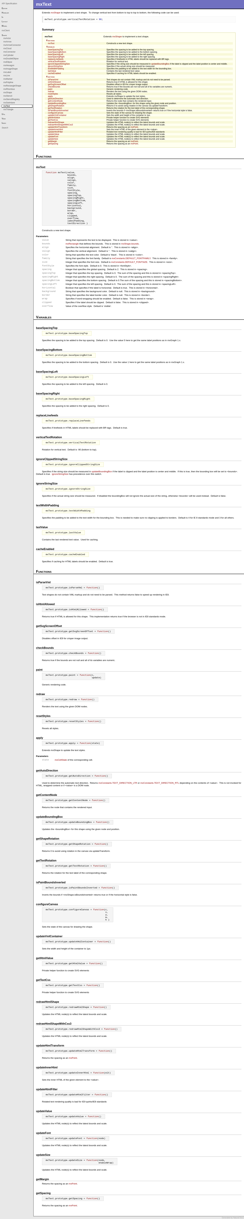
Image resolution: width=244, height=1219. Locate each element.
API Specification (9, 3)
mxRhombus (9, 89)
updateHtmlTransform (58, 127)
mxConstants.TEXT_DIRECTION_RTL (159, 783)
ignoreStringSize (55, 66)
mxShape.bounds (130, 243)
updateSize (53, 139)
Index (4, 123)
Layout (5, 21)
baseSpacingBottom (57, 52)
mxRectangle (72, 243)
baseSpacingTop (55, 49)
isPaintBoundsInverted (58, 110)
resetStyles (53, 94)
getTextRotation (55, 108)
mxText (49, 36)
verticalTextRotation (57, 61)
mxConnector (9, 52)
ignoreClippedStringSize (59, 64)
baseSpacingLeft (55, 54)
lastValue (52, 71)
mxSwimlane (9, 102)
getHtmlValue (54, 117)
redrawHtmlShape (56, 122)
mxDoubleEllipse (10, 58)
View (4, 118)
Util (3, 114)
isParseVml (53, 79)
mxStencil (7, 96)
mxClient (6, 30)
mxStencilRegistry (11, 99)
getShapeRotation (56, 106)
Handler (5, 13)
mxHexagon (8, 65)
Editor (4, 8)
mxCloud (7, 48)
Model (4, 26)
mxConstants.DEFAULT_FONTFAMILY (131, 258)
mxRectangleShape (12, 86)
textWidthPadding (56, 68)
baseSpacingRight (56, 57)
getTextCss (53, 120)
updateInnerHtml (55, 129)
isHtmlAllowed (54, 82)
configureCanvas (55, 113)
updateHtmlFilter (55, 132)
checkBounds (54, 87)
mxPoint (134, 127)
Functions (50, 40)
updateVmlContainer (57, 115)
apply (50, 96)
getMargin (52, 141)
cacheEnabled (54, 73)
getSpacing (53, 144)
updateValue (53, 134)
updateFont (53, 136)
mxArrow (7, 41)
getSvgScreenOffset (57, 84)
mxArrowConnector (12, 45)
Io (2, 17)
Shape (4, 35)
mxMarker (7, 79)
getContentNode (55, 101)
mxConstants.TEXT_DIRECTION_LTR (117, 783)
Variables (50, 47)
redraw (51, 91)
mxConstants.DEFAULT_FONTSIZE (129, 262)
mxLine (6, 75)
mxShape (55, 12)
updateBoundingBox (160, 64)
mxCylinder (8, 55)
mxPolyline (8, 82)
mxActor (7, 38)
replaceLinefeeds (55, 59)
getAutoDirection (55, 98)
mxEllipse (7, 62)
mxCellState (61, 760)
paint (50, 89)
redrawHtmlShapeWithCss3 (60, 125)
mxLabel (7, 72)
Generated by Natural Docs (233, 1218)
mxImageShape (10, 69)
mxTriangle (8, 109)
